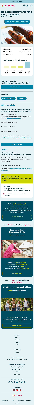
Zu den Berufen (17, 325)
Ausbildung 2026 (17, 1)
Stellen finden (17, 144)
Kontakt (17, 402)
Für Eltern (17, 374)
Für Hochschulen (17, 369)
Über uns (17, 337)
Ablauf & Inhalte (7, 98)
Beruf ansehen (17, 273)
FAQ (17, 344)
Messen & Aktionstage (17, 357)
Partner (17, 342)
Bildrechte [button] (29, 400)
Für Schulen (17, 371)
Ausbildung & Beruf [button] (17, 87)
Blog (17, 354)
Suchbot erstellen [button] (17, 217)
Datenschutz (21, 400)
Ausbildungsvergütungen (14, 118)
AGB (13, 400)
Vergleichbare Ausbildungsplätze (17, 22)
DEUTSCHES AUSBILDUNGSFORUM (17, 359)
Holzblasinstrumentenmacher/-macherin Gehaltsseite (16, 137)
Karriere (21, 98)
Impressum (5, 400)
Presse (17, 352)
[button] (31, 5)
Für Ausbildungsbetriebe (17, 367)
